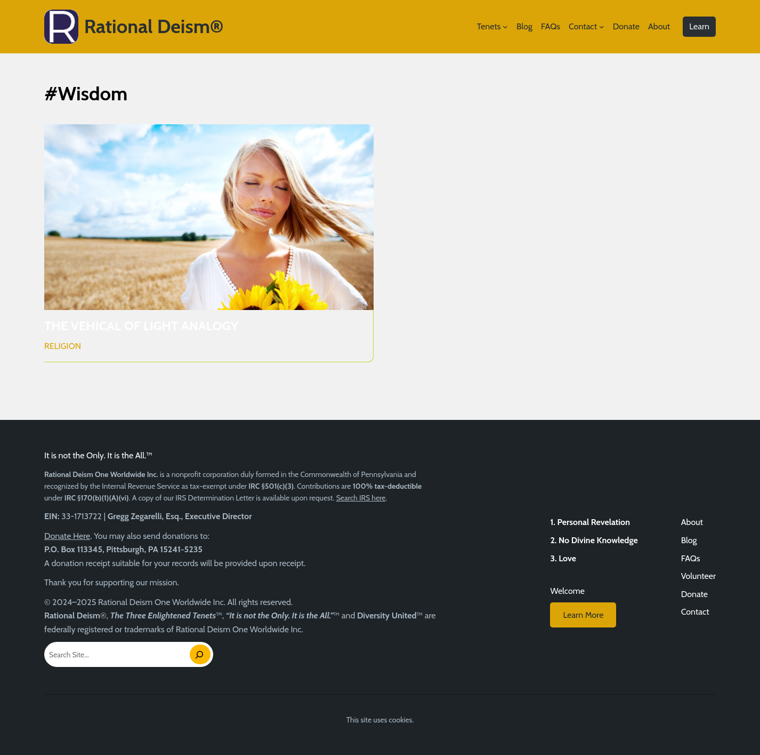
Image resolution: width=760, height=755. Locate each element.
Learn (699, 26)
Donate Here (67, 536)
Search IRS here (361, 498)
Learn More (583, 615)
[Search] (200, 654)
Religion (62, 346)
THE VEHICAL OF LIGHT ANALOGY (141, 326)
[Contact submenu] (601, 26)
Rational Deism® (154, 26)
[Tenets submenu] (505, 26)
